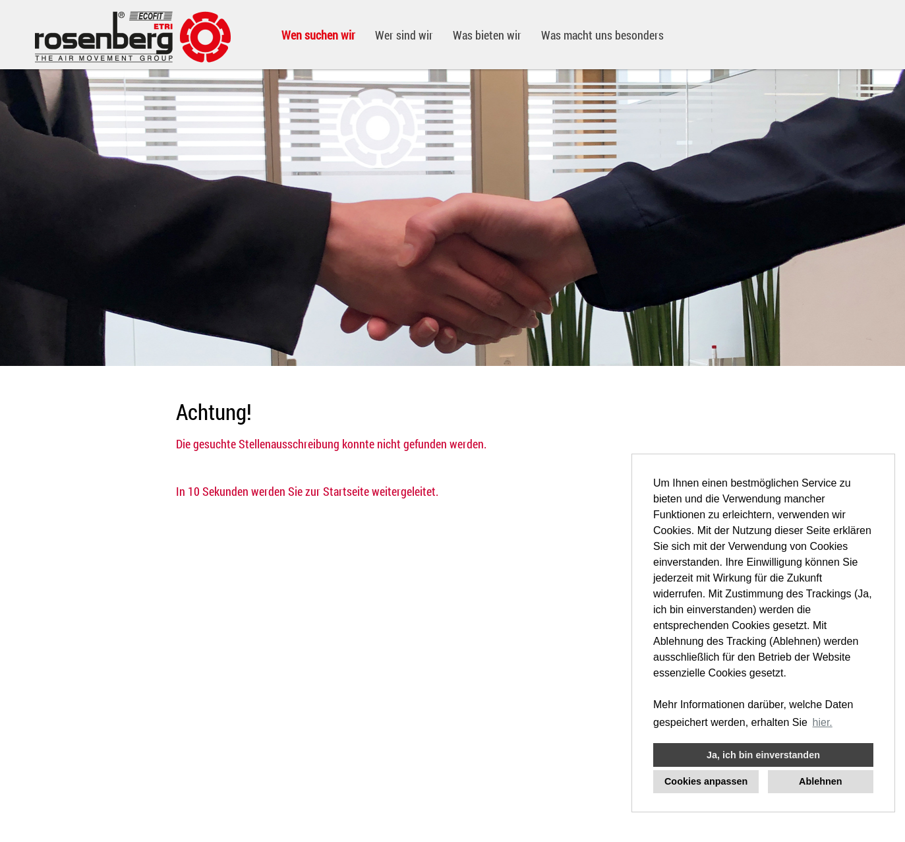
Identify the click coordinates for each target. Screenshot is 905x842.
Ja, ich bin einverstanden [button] (763, 755)
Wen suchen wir (318, 35)
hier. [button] (822, 722)
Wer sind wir (404, 35)
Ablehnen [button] (820, 781)
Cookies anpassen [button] (705, 781)
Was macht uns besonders (602, 35)
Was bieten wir (487, 35)
